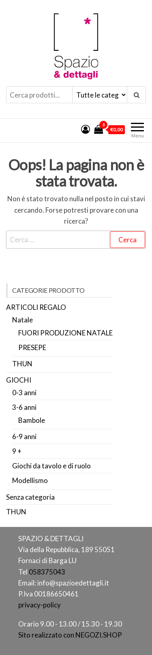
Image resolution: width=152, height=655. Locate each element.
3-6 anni (24, 407)
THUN (22, 363)
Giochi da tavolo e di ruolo (51, 465)
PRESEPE (32, 347)
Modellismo (30, 480)
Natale (22, 320)
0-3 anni (24, 392)
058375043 (47, 572)
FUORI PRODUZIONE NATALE (65, 333)
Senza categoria (30, 497)
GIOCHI (18, 380)
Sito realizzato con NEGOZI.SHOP (70, 635)
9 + (16, 451)
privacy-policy (39, 605)
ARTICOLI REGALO (36, 307)
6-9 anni (24, 436)
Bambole (31, 420)
